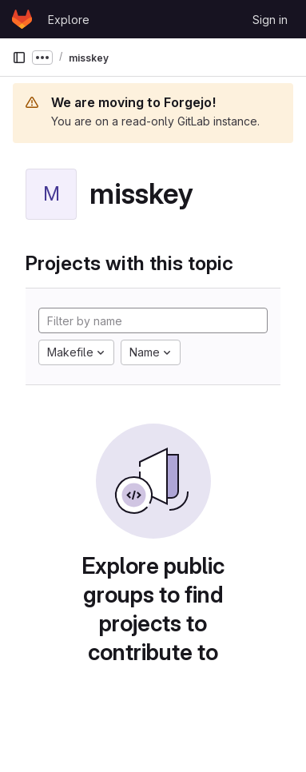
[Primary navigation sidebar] (19, 57)
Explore (68, 19)
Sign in (270, 19)
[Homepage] (22, 19)
